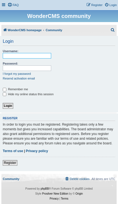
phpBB (45, 188)
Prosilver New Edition (55, 193)
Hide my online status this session (28, 94)
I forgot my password (17, 73)
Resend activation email (19, 78)
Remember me (15, 89)
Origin (79, 193)
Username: (10, 51)
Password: (10, 63)
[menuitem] (13, 5)
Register (10, 163)
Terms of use (13, 151)
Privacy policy (37, 151)
